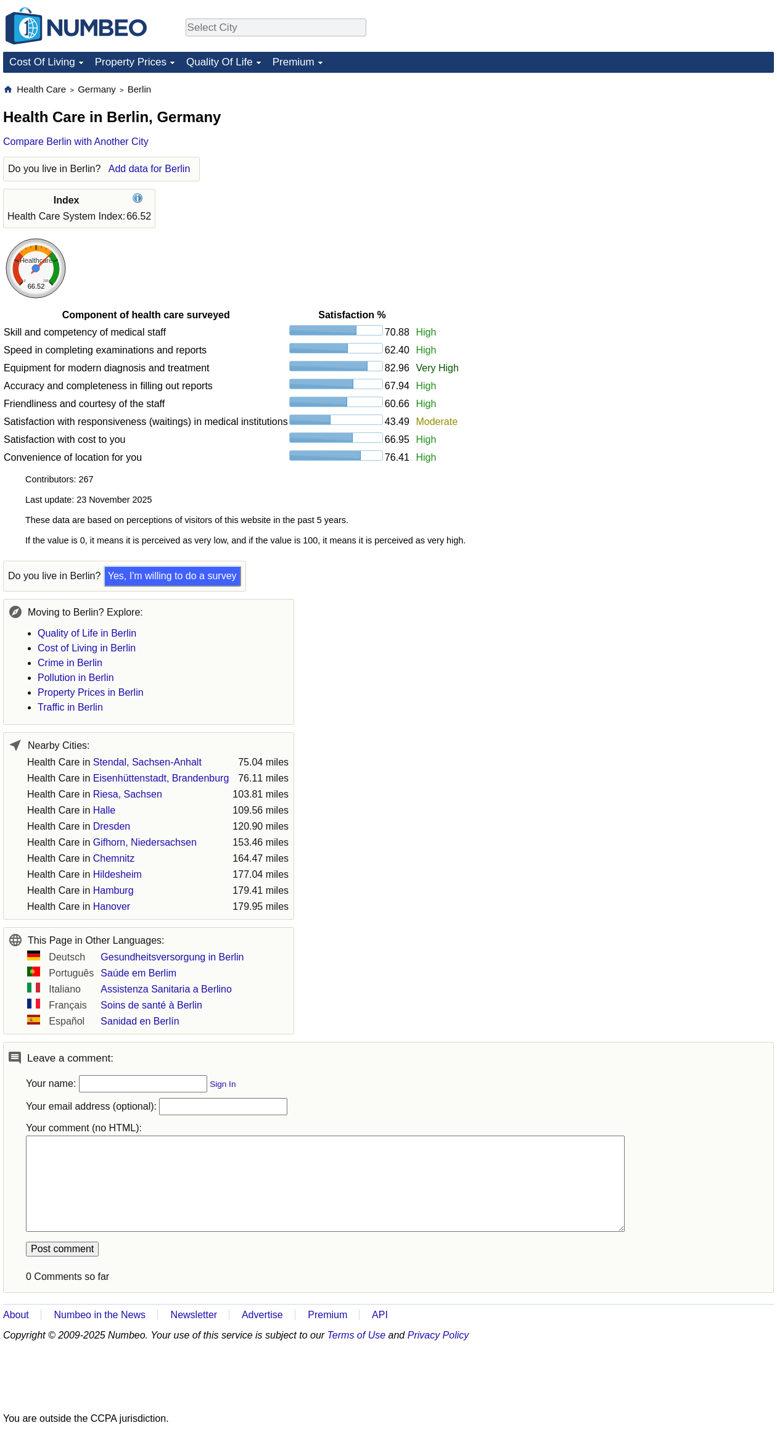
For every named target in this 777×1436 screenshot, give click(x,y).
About (16, 1315)
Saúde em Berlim (138, 973)
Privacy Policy (438, 1335)
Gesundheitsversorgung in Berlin (172, 957)
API (380, 1315)
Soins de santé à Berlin (151, 1005)
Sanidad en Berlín (140, 1021)
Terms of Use (356, 1335)
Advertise (262, 1315)
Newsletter (194, 1315)
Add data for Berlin (150, 168)
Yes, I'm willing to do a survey (172, 576)
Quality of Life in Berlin (87, 633)
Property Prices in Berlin (91, 692)
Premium (293, 62)
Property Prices (130, 62)
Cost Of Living (42, 62)
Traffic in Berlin (70, 707)
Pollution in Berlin (76, 677)
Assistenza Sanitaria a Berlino (166, 989)
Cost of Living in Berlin (87, 648)
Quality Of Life (219, 62)
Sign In (223, 1084)
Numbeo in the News (100, 1315)
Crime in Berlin (70, 663)
